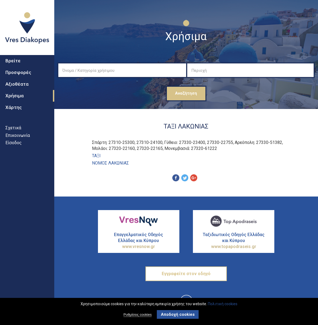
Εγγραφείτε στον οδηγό (186, 273)
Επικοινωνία (17, 142)
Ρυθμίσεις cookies (137, 315)
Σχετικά (13, 134)
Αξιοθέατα (16, 91)
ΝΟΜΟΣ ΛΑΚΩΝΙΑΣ (110, 163)
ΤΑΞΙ (96, 155)
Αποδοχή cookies (178, 315)
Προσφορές (18, 79)
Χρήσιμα (14, 102)
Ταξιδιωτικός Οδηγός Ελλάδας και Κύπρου (233, 241)
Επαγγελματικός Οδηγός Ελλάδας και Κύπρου (138, 241)
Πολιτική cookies (222, 304)
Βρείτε (13, 68)
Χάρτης (13, 114)
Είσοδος (13, 149)
